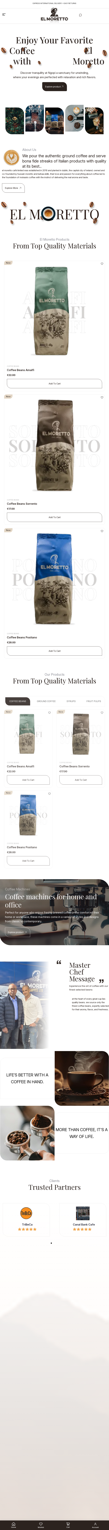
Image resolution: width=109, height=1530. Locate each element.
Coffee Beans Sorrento (22, 503)
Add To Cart (55, 383)
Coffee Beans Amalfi (20, 370)
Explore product (54, 86)
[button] (51, 1243)
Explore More (13, 188)
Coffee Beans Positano (22, 637)
